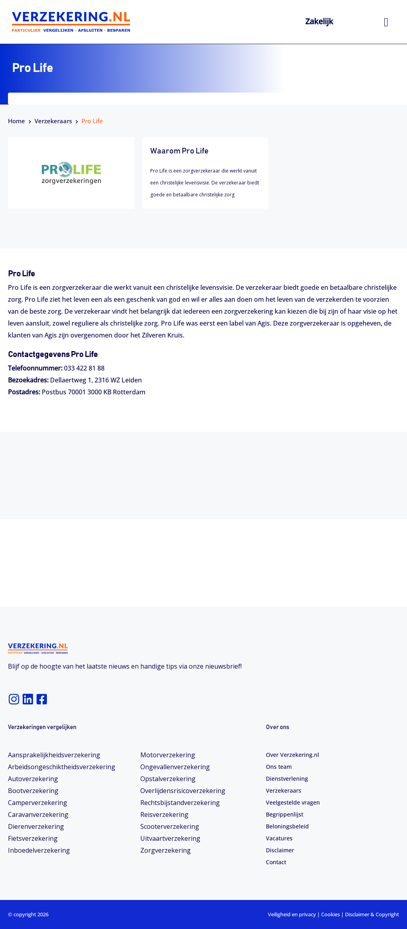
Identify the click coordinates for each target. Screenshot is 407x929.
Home (16, 121)
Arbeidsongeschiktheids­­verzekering (61, 766)
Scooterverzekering (169, 826)
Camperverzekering (37, 802)
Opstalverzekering (168, 778)
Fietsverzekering (33, 838)
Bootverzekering (33, 790)
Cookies (330, 914)
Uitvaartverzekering (170, 838)
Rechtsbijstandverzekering (180, 802)
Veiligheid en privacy (292, 914)
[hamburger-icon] (386, 22)
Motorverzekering (167, 755)
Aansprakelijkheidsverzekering (54, 755)
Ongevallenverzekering (175, 766)
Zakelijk (319, 21)
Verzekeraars (53, 121)
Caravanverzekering (38, 814)
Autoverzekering (33, 778)
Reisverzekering (164, 814)
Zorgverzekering (165, 850)
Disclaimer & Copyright (372, 914)
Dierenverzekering (36, 826)
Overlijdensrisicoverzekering (182, 790)
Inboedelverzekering (39, 850)
